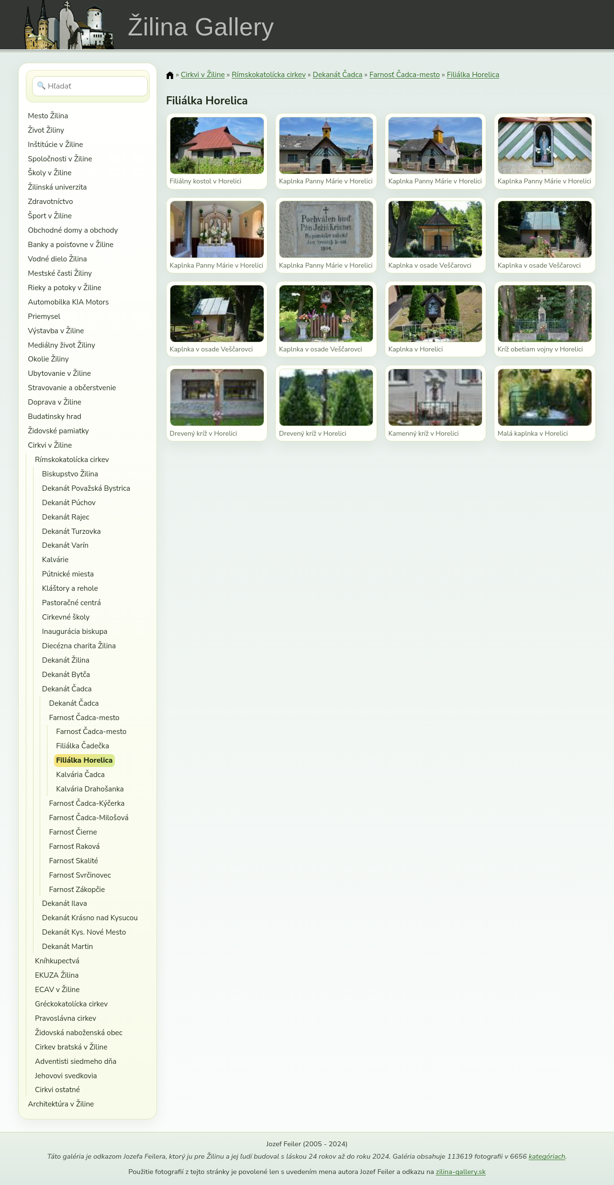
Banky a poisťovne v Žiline (70, 244)
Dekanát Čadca (67, 689)
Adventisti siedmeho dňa (75, 1061)
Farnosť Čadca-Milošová (89, 818)
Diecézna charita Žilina (79, 646)
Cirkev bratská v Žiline (71, 1047)
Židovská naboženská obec (79, 1032)
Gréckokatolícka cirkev (71, 1004)
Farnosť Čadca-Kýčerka (87, 803)
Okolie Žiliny (48, 359)
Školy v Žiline (49, 173)
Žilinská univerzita (57, 187)
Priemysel (44, 316)
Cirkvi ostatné (57, 1089)
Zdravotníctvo (50, 201)
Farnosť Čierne (73, 832)
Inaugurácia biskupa (75, 631)
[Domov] (170, 75)
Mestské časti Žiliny (60, 273)
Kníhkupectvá (57, 961)
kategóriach (547, 1156)
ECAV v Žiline (57, 989)
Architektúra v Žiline (61, 1104)
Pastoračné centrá (71, 603)
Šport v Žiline (50, 216)
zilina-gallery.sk (461, 1171)
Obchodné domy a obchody (73, 230)
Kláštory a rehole (70, 588)
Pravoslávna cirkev (65, 1018)
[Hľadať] (90, 86)
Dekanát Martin (67, 946)
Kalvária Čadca (80, 774)
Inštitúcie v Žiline (55, 144)
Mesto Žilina (48, 116)
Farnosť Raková (74, 846)
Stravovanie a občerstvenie (72, 388)
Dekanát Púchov (69, 502)
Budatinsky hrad (54, 416)
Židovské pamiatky (58, 431)
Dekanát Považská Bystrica (86, 488)
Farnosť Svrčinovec (80, 875)
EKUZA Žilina (56, 975)
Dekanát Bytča (66, 674)
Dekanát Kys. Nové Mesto (84, 932)
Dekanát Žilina (65, 660)
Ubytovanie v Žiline (59, 373)
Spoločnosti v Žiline (60, 159)
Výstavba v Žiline (56, 331)
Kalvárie (55, 559)
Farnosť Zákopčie (77, 889)
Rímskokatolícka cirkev (72, 459)
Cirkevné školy (65, 617)
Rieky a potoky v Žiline (64, 287)
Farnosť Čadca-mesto (84, 717)
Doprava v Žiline (54, 402)
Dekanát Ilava (64, 903)
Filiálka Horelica (84, 760)
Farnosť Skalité (73, 861)
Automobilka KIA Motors (68, 302)
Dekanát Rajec (65, 517)
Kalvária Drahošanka (89, 789)
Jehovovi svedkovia (66, 1076)
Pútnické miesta (68, 574)
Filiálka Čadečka (82, 746)
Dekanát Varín (65, 545)
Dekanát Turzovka (71, 531)
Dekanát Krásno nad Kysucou (90, 918)
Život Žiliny (46, 130)
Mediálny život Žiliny (61, 345)
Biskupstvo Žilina (70, 474)
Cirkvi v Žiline (50, 445)
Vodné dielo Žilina (57, 259)
